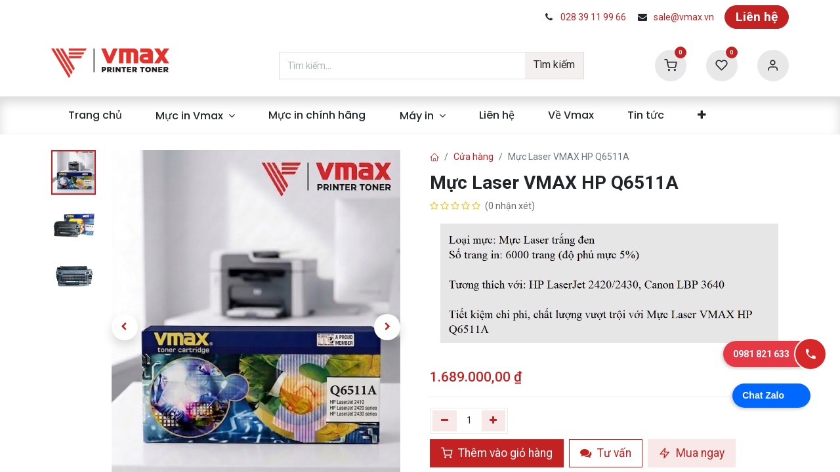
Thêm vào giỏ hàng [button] (497, 453)
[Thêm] (494, 420)
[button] (124, 327)
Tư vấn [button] (605, 453)
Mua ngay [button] (691, 453)
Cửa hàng (473, 156)
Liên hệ (757, 16)
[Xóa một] (444, 420)
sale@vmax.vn (684, 17)
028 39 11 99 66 (593, 17)
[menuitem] (94, 115)
